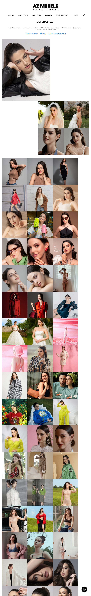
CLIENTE (75, 16)
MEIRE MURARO (31, 35)
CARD (43, 35)
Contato (41, 591)
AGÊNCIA (48, 16)
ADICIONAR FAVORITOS (57, 35)
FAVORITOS (36, 16)
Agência (35, 591)
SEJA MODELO (61, 16)
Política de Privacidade (51, 591)
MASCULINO (23, 16)
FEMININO (10, 16)
